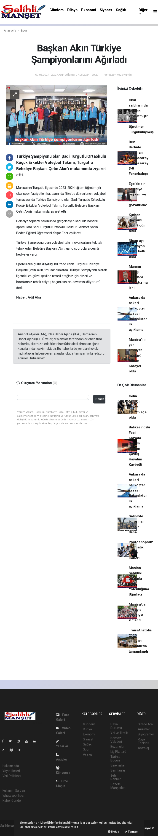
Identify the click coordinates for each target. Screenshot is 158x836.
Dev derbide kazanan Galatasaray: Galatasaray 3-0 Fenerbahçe (139, 158)
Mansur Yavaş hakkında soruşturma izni (138, 277)
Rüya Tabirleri (143, 741)
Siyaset (106, 10)
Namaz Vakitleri (116, 739)
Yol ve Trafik (119, 733)
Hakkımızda (11, 766)
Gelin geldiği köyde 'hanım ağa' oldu (138, 406)
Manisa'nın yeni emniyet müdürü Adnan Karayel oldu (138, 355)
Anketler (144, 729)
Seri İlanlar (117, 770)
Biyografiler (146, 734)
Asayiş (87, 754)
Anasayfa (10, 30)
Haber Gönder (12, 800)
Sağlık (121, 10)
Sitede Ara (145, 724)
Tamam (131, 831)
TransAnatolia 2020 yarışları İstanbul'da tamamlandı (140, 641)
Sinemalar (117, 765)
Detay (113, 831)
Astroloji (143, 748)
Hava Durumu (116, 726)
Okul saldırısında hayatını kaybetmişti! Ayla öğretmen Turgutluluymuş (141, 116)
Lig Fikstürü (118, 751)
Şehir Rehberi (115, 777)
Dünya (72, 10)
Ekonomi (88, 10)
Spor (24, 30)
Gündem (56, 10)
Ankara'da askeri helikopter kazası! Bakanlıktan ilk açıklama (138, 314)
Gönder (100, 399)
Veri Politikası (12, 776)
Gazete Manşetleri (117, 786)
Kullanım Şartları (14, 790)
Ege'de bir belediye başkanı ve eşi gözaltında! (138, 194)
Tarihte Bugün (115, 758)
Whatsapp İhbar (14, 795)
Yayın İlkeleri (11, 771)
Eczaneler (117, 746)
